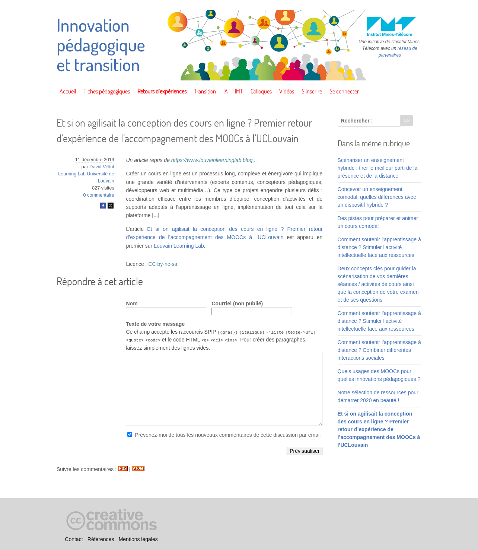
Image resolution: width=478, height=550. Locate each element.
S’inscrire (312, 91)
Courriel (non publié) (237, 303)
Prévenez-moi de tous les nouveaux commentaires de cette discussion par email (228, 435)
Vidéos (286, 91)
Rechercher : (357, 121)
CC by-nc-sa (162, 264)
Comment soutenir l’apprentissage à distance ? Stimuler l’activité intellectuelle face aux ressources (379, 247)
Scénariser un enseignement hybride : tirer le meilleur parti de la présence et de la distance (378, 168)
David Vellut (101, 166)
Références (100, 539)
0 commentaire (98, 195)
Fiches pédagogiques (106, 91)
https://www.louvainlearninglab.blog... (214, 160)
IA (225, 91)
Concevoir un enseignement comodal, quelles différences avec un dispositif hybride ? (377, 197)
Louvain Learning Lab (179, 246)
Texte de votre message (155, 324)
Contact (74, 539)
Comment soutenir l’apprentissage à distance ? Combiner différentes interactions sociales (379, 350)
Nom (131, 303)
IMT (239, 91)
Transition (205, 91)
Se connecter (344, 91)
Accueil (68, 91)
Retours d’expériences (162, 91)
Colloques (261, 91)
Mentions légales (138, 539)
